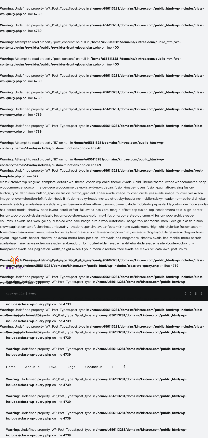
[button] (124, 366)
